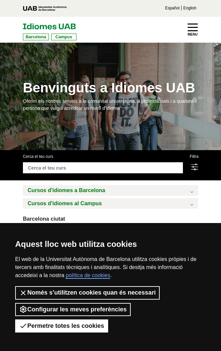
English (189, 8)
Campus (64, 37)
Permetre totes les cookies (61, 326)
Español (172, 8)
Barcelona (36, 37)
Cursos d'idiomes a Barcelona (111, 191)
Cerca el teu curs (38, 156)
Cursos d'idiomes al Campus (111, 204)
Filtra (194, 156)
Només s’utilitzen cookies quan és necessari (87, 293)
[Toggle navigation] (192, 30)
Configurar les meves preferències (73, 309)
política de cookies (88, 275)
